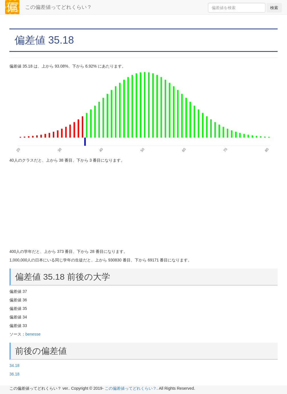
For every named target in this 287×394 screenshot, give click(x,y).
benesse (33, 334)
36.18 (14, 374)
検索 (274, 7)
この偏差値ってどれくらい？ (58, 7)
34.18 (14, 365)
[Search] (236, 8)
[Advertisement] (143, 206)
